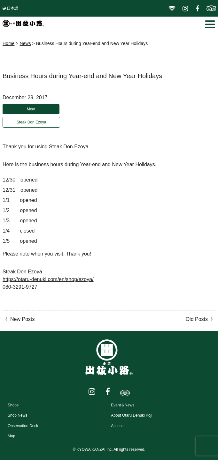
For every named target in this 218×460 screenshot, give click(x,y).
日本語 (12, 8)
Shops (13, 405)
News (25, 43)
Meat (31, 109)
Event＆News (122, 405)
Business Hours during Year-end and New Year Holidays (82, 75)
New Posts (22, 319)
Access (117, 426)
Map (11, 436)
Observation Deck (23, 426)
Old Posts (197, 319)
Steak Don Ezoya (31, 122)
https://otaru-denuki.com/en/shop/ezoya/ (48, 279)
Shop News (17, 415)
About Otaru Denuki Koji (131, 415)
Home (8, 43)
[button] (210, 24)
